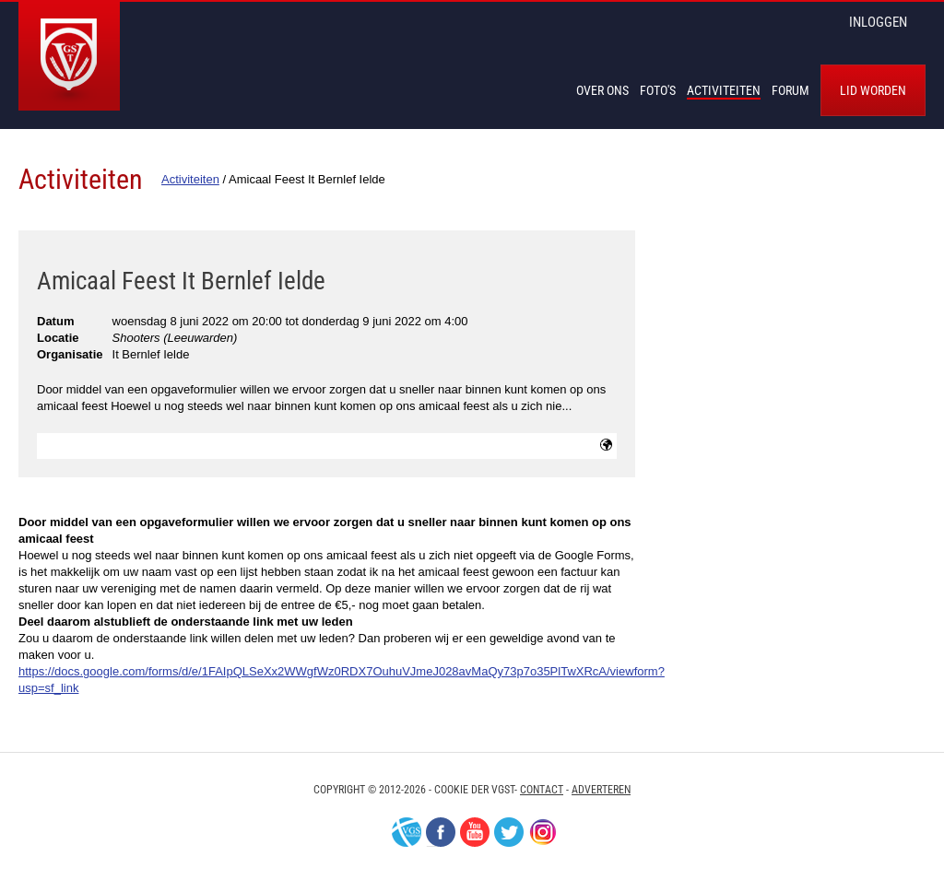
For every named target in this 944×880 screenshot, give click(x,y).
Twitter (509, 832)
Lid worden (873, 90)
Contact (541, 789)
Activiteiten (724, 90)
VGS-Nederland (406, 832)
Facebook (440, 832)
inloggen (878, 22)
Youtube (475, 832)
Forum (790, 90)
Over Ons (602, 90)
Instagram (543, 832)
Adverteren (601, 789)
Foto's (658, 90)
